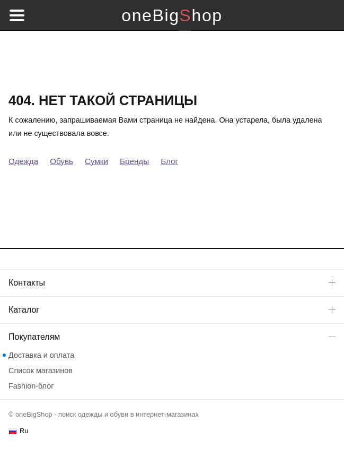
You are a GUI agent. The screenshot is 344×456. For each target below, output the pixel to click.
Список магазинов (40, 370)
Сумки (96, 161)
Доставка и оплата (41, 355)
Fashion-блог (31, 386)
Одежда (23, 161)
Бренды (134, 161)
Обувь (61, 161)
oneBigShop (171, 15)
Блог (169, 161)
